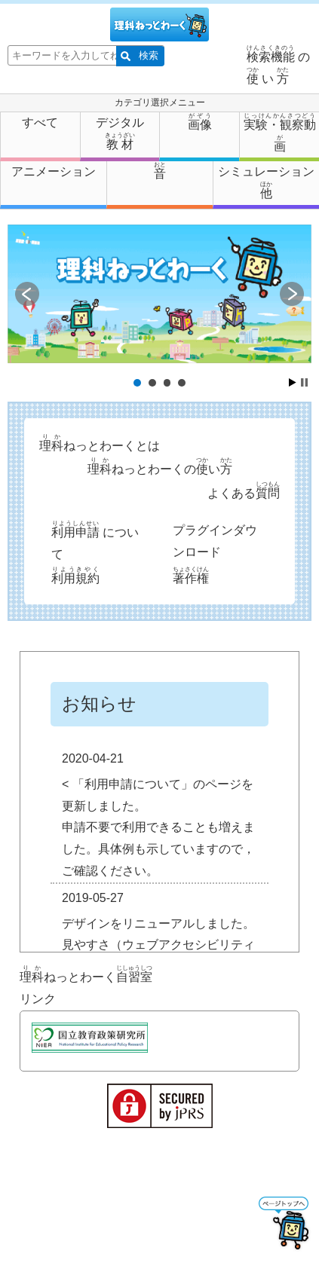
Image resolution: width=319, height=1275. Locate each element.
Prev (27, 294)
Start (292, 382)
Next (292, 294)
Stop (304, 382)
